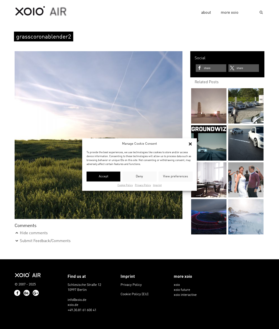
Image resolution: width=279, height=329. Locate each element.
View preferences (175, 176)
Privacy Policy (143, 185)
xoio (41, 11)
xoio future (182, 290)
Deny (139, 176)
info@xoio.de (77, 300)
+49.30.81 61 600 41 (82, 310)
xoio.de (73, 305)
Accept (103, 176)
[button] (190, 144)
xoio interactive (185, 295)
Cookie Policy (125, 185)
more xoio (229, 13)
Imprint (157, 185)
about (206, 13)
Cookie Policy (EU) (134, 294)
